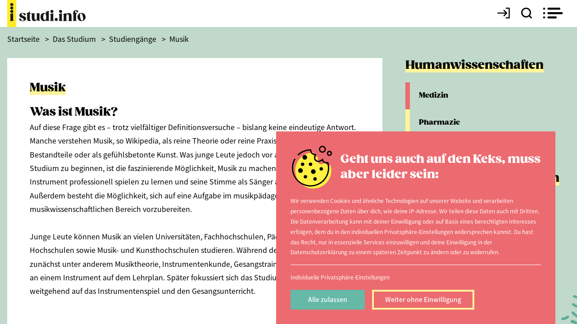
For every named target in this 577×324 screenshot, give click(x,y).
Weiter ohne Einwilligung (423, 299)
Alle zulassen (327, 299)
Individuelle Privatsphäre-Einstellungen (340, 277)
